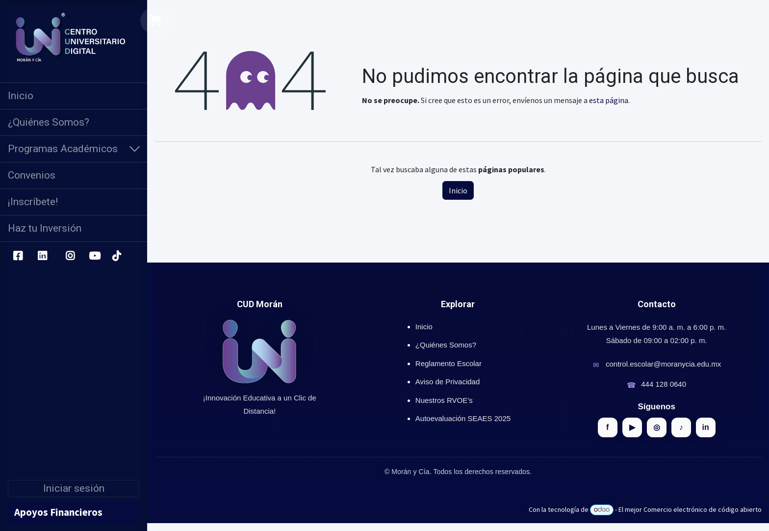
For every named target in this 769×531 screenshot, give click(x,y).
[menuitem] (73, 96)
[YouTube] (94, 256)
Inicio (458, 190)
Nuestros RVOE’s (444, 400)
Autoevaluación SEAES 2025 (463, 418)
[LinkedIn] (42, 256)
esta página (608, 100)
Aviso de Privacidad (447, 381)
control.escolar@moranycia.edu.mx (663, 364)
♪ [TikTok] (681, 427)
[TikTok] (116, 256)
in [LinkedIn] (705, 427)
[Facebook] (17, 256)
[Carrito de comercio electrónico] (155, 20)
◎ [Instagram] (656, 427)
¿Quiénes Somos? (445, 345)
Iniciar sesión (73, 488)
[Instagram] (70, 256)
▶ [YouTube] (632, 427)
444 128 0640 (663, 384)
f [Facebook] (607, 427)
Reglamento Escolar (448, 363)
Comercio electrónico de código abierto (702, 509)
